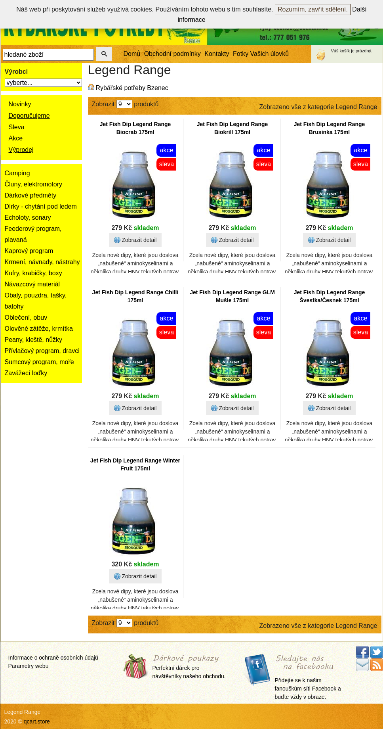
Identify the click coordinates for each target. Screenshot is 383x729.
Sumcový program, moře (39, 362)
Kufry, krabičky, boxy (33, 273)
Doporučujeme (29, 115)
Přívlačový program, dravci (42, 350)
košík (345, 50)
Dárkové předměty (31, 195)
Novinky (20, 104)
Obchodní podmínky (172, 53)
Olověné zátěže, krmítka (39, 328)
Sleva (17, 127)
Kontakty (216, 53)
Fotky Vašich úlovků (261, 53)
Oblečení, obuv (26, 317)
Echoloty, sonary (28, 217)
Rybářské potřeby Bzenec (132, 87)
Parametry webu (28, 666)
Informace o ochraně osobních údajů (53, 657)
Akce (16, 138)
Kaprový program (29, 250)
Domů (132, 53)
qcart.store (37, 721)
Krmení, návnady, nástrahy (42, 262)
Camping (17, 173)
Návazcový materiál (32, 284)
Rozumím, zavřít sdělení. (313, 9)
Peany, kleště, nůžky (34, 339)
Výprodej (21, 149)
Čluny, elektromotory (34, 184)
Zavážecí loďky (26, 373)
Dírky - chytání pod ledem (41, 206)
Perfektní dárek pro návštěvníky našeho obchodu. (189, 667)
